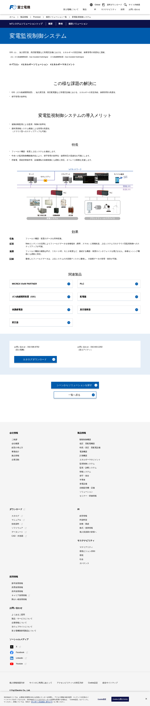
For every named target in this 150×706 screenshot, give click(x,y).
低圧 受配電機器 (87, 444)
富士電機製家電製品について (24, 631)
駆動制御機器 (85, 440)
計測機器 (83, 456)
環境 (81, 555)
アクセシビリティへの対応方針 (70, 683)
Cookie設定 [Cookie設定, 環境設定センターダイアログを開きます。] (102, 699)
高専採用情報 (17, 587)
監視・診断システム (88, 468)
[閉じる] (146, 698)
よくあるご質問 (18, 615)
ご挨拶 (14, 440)
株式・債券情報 (86, 528)
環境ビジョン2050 (87, 551)
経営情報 (83, 516)
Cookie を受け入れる (120, 699)
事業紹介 (15, 452)
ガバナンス (84, 563)
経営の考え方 (17, 448)
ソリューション (86, 492)
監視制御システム (87, 464)
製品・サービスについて (22, 619)
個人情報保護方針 (17, 683)
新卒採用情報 (17, 583)
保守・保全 (84, 476)
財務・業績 (84, 524)
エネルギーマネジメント (90, 460)
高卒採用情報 (17, 591)
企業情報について (19, 623)
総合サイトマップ (110, 683)
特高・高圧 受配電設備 (90, 448)
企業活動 (15, 460)
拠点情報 (15, 456)
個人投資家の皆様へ (88, 532)
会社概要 (15, 444)
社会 (81, 559)
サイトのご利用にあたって (40, 683)
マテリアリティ (86, 547)
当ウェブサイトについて (22, 627)
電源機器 (83, 452)
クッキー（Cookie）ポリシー (41, 702)
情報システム (85, 472)
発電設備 (83, 484)
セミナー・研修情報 (88, 496)
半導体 (82, 480)
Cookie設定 (93, 683)
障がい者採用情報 (19, 599)
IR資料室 (83, 520)
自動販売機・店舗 (87, 488)
